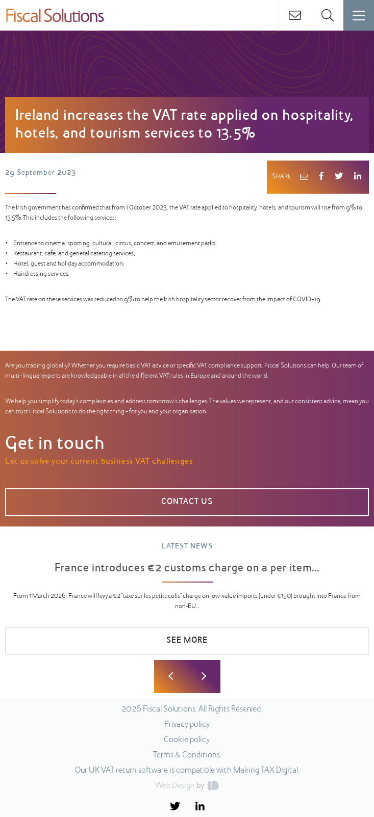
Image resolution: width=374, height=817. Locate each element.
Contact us (187, 502)
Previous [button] (170, 676)
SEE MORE (187, 641)
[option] (187, 603)
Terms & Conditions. (187, 755)
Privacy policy (187, 725)
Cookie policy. (187, 740)
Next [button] (203, 676)
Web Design (175, 786)
